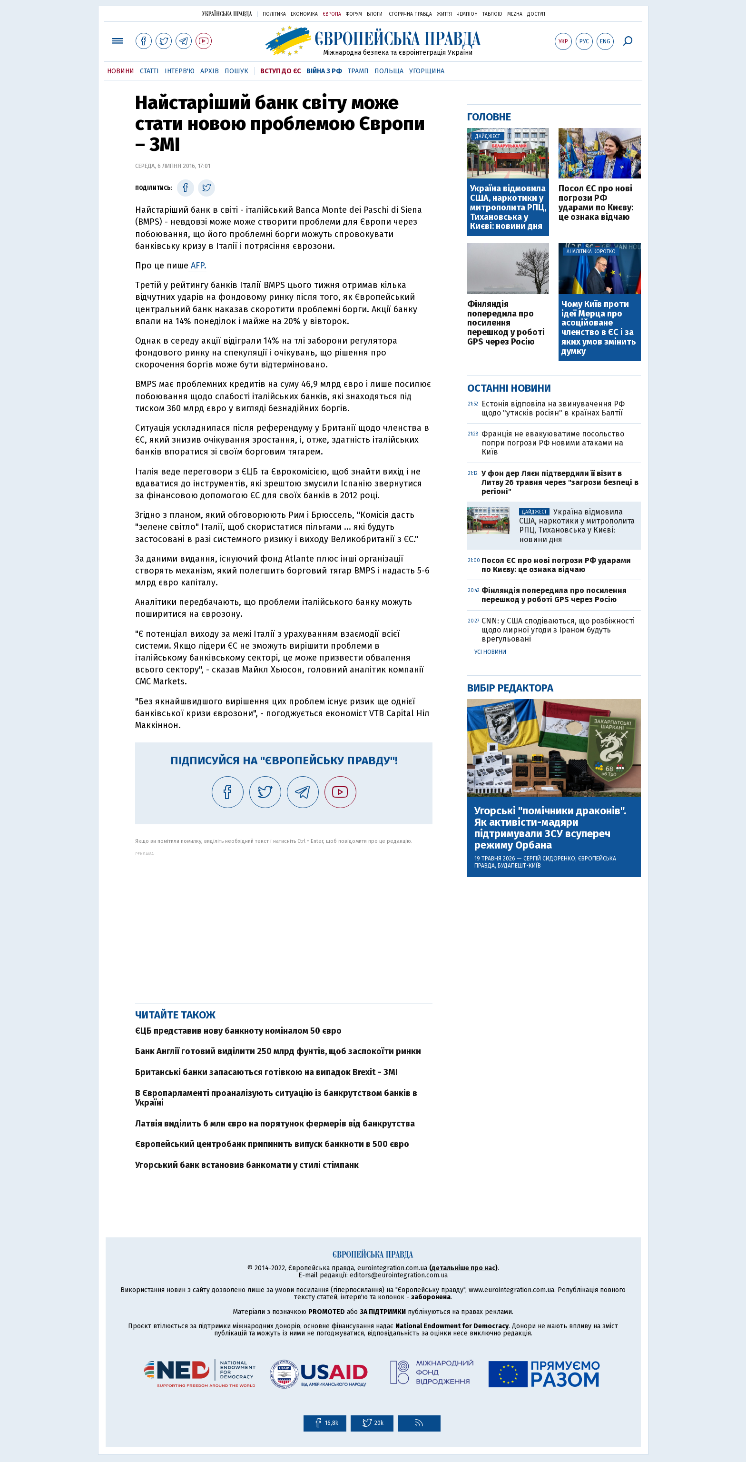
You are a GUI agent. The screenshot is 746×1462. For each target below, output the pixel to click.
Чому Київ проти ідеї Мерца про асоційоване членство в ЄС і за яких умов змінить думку (598, 328)
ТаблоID (492, 14)
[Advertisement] (283, 922)
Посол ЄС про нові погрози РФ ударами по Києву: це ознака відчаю (596, 203)
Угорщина (426, 71)
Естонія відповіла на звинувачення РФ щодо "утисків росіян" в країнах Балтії (553, 408)
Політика (274, 14)
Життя (444, 14)
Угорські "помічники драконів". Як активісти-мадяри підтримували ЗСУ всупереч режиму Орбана (550, 828)
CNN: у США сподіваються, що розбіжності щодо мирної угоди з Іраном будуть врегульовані (558, 629)
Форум (354, 14)
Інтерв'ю (180, 71)
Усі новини (490, 652)
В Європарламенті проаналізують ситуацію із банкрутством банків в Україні (276, 1098)
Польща (388, 71)
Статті (149, 71)
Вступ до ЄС (280, 71)
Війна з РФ (324, 71)
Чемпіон (467, 14)
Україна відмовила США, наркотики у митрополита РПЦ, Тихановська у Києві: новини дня (508, 207)
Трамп (358, 71)
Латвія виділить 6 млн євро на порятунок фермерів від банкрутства (275, 1123)
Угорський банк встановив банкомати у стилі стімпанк (247, 1165)
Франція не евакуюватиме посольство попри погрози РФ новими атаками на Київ (552, 442)
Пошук (236, 71)
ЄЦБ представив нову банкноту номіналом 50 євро (238, 1031)
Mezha (514, 14)
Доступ (536, 14)
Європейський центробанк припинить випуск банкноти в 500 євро (272, 1144)
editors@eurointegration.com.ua (399, 1275)
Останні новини (509, 388)
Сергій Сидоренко (549, 858)
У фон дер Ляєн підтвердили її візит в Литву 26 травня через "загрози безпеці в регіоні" (559, 482)
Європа (332, 14)
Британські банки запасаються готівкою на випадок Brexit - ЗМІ (266, 1072)
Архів (209, 71)
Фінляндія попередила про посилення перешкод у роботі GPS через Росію (506, 323)
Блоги (375, 14)
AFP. (197, 265)
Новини (120, 71)
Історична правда (409, 14)
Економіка (304, 14)
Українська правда (227, 13)
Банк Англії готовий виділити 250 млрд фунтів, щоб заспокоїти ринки (278, 1051)
